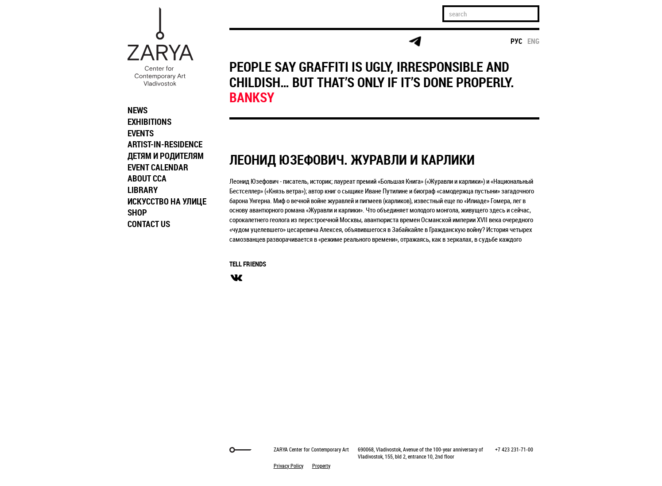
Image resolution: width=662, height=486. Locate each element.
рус (517, 41)
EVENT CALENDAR (158, 167)
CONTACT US (149, 224)
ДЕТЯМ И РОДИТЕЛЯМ (166, 156)
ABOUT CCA (147, 178)
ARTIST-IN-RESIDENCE (165, 144)
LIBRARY (143, 190)
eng (533, 41)
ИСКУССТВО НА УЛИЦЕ (167, 201)
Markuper (146, 450)
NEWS (137, 110)
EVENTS (141, 133)
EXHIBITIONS (149, 121)
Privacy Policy (288, 465)
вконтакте (236, 278)
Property (321, 465)
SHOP (137, 212)
